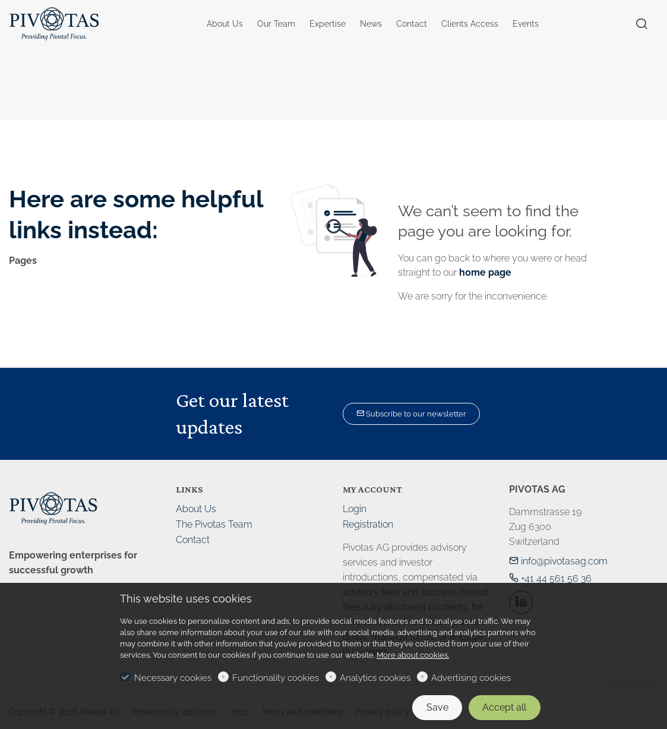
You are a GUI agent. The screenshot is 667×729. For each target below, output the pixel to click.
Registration (368, 524)
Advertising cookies (471, 678)
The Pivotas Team (214, 524)
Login (354, 509)
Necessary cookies (172, 678)
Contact (193, 539)
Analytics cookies (375, 678)
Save (437, 707)
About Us (196, 509)
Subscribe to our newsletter (411, 413)
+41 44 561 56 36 (550, 578)
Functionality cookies (275, 678)
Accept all (504, 707)
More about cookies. (413, 655)
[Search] (641, 24)
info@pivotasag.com (558, 561)
